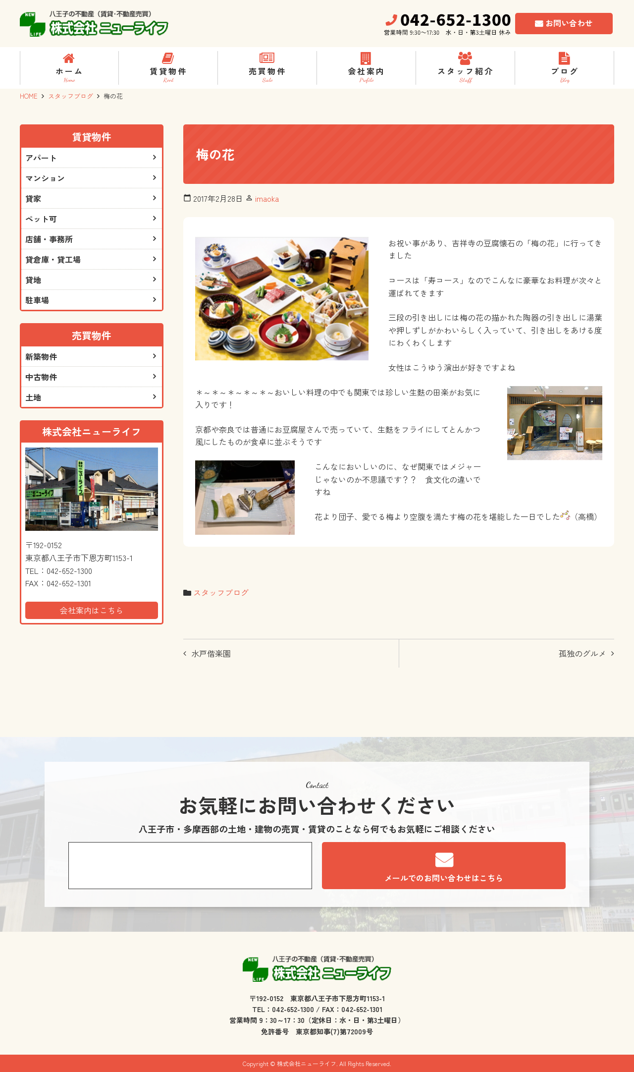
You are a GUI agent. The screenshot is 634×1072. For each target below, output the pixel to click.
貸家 (33, 198)
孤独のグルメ (582, 653)
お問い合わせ (569, 23)
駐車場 (37, 300)
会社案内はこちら (91, 610)
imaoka (267, 198)
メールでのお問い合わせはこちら (443, 878)
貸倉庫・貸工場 (53, 259)
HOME (29, 96)
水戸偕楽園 (211, 653)
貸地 (33, 279)
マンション (45, 178)
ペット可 (41, 219)
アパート (41, 158)
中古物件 (41, 377)
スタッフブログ (70, 96)
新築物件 (41, 356)
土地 (33, 397)
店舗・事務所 (49, 239)
